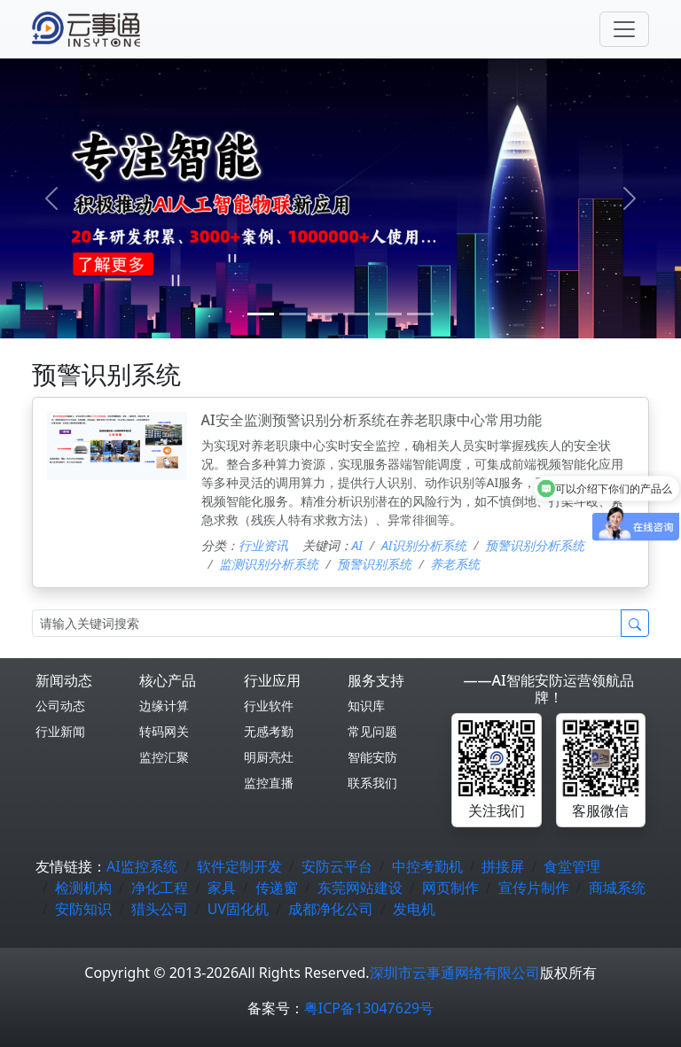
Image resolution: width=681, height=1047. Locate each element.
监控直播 (269, 782)
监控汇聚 (164, 756)
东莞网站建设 (360, 887)
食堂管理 (572, 866)
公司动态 (60, 705)
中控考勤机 (427, 866)
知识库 (366, 705)
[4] (388, 314)
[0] (260, 314)
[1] (292, 314)
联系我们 (372, 782)
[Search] (327, 623)
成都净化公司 (330, 909)
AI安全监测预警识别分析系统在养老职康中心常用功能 (371, 420)
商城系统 (617, 887)
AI (357, 545)
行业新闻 (60, 731)
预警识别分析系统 (534, 545)
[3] (356, 314)
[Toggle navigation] (624, 29)
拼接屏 (502, 866)
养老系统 (455, 563)
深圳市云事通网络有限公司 (455, 972)
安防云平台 (336, 866)
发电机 (414, 909)
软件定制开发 (239, 866)
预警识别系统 (374, 563)
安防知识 (83, 909)
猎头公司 (159, 909)
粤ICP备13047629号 (369, 1008)
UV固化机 (238, 909)
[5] (420, 314)
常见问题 (372, 731)
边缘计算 (164, 705)
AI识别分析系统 (423, 545)
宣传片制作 (533, 887)
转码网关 (164, 731)
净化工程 (159, 887)
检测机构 (83, 887)
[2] (324, 314)
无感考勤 (269, 731)
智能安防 (372, 756)
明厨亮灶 (269, 756)
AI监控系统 (141, 866)
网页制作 (450, 887)
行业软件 (269, 705)
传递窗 (276, 887)
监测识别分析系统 (268, 563)
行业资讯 (263, 545)
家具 (221, 887)
